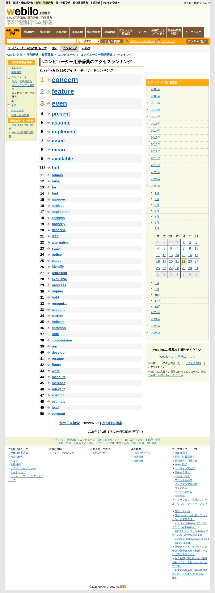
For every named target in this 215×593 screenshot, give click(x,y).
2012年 (155, 116)
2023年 (155, 312)
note (55, 334)
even (59, 103)
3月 (157, 205)
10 (196, 248)
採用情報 (139, 460)
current (57, 316)
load (55, 407)
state (56, 248)
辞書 (8, 2)
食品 (118, 443)
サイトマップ (18, 472)
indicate (58, 322)
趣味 (91, 443)
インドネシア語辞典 (186, 484)
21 (177, 261)
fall (55, 167)
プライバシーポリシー (23, 468)
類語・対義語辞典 (23, 2)
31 (196, 268)
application (60, 212)
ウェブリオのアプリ (63, 452)
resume (58, 358)
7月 (157, 228)
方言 (133, 443)
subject (58, 206)
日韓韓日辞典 (80, 2)
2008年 (155, 89)
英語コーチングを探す (158, 32)
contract (58, 413)
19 (164, 261)
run (54, 346)
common (59, 328)
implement (64, 131)
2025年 (155, 326)
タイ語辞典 (181, 488)
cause (56, 260)
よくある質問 (193, 363)
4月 (157, 211)
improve (58, 199)
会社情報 (139, 456)
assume (61, 123)
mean (58, 149)
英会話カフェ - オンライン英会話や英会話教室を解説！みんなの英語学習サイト (189, 550)
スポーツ (101, 443)
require (57, 291)
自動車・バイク (114, 440)
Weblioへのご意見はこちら (177, 356)
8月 (157, 283)
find (55, 193)
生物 (111, 443)
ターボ (142, 32)
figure (56, 364)
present (61, 114)
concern (65, 79)
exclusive (59, 279)
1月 (157, 193)
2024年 (155, 319)
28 (177, 268)
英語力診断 (93, 32)
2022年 (155, 186)
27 (171, 268)
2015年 (155, 137)
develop (58, 352)
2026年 (155, 333)
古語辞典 (95, 2)
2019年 (155, 165)
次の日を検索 (112, 423)
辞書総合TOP (191, 2)
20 (171, 261)
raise (56, 181)
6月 (157, 222)
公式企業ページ (142, 452)
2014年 (155, 130)
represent (59, 273)
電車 (99, 440)
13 (171, 255)
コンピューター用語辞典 (96, 54)
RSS (123, 587)
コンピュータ (67, 54)
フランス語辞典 (183, 480)
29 (184, 268)
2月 (157, 199)
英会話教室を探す (174, 32)
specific (58, 395)
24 (196, 261)
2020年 (155, 172)
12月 (158, 306)
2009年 (155, 96)
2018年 (155, 158)
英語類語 (45, 32)
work (56, 371)
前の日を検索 (69, 423)
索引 (55, 48)
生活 (68, 443)
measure (59, 377)
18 (158, 261)
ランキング (70, 48)
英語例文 (29, 32)
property (59, 224)
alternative (60, 242)
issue (58, 140)
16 (190, 255)
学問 (13, 105)
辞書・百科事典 (20, 115)
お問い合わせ (100, 452)
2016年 (155, 144)
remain (57, 175)
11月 (158, 300)
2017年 (155, 151)
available (62, 158)
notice (57, 254)
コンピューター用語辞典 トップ (27, 48)
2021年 (155, 179)
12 (164, 255)
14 (177, 255)
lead (55, 236)
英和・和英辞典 (44, 2)
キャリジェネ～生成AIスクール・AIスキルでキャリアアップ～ (189, 503)
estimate (59, 401)
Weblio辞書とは (19, 452)
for (54, 187)
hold (55, 297)
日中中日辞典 (63, 2)
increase (59, 383)
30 (190, 268)
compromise (62, 340)
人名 (126, 443)
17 (196, 255)
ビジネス (16, 67)
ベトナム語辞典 (183, 491)
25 (158, 268)
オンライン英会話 (126, 32)
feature (63, 91)
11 (158, 255)
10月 (158, 295)
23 (190, 261)
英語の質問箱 (182, 511)
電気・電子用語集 (22, 81)
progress (59, 285)
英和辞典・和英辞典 (40, 54)
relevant (58, 389)
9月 (157, 289)
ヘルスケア (17, 110)
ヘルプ (206, 2)
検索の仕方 (16, 456)
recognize (60, 303)
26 (164, 268)
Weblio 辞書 (14, 54)
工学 (13, 100)
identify (58, 267)
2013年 (155, 123)
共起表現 (61, 32)
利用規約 (15, 464)
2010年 (155, 103)
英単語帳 (77, 32)
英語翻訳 (109, 32)
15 (184, 255)
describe (59, 230)
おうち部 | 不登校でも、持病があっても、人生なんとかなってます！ (189, 562)
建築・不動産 (145, 440)
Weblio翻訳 (181, 464)
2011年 (155, 110)
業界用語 (16, 72)
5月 (157, 216)
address (58, 218)
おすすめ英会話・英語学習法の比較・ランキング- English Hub (189, 574)
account (58, 309)
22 (184, 261)
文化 (60, 443)
